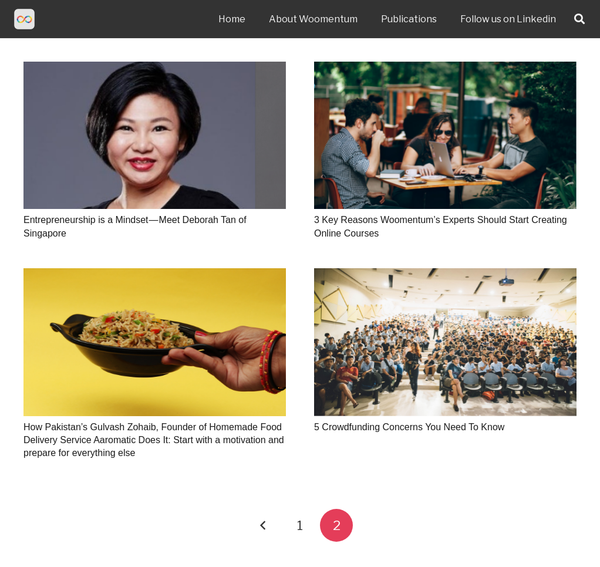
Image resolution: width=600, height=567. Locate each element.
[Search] (579, 19)
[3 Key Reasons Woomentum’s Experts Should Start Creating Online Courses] (445, 135)
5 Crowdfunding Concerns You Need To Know (409, 427)
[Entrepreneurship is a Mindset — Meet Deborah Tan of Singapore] (154, 135)
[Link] (24, 19)
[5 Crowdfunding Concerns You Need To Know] (445, 342)
